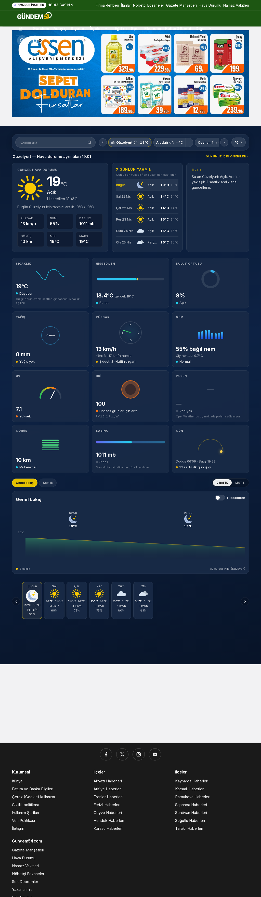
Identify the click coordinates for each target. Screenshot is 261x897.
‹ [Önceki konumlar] (102, 142)
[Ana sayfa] (20, 28)
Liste (239, 482)
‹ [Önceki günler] (16, 601)
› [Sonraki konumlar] (224, 142)
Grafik (222, 482)
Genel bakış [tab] (25, 483)
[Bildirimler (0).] (35, 40)
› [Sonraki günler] (245, 601)
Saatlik (48, 483)
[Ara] (22, 40)
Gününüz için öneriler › (227, 156)
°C (238, 142)
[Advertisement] (130, 700)
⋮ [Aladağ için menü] (189, 142)
